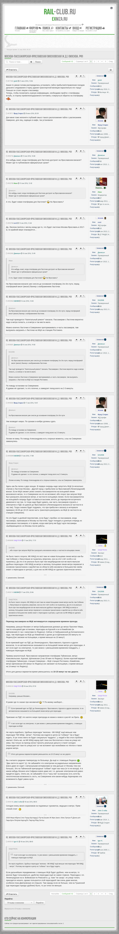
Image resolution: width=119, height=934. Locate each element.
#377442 (9, 81)
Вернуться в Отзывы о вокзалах (17, 909)
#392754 (9, 156)
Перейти (39, 903)
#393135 (9, 686)
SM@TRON (17, 540)
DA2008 (16, 301)
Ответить (11, 70)
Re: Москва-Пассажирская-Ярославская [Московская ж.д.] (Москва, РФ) (39, 109)
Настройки (55, 894)
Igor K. (16, 842)
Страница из (82, 61)
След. (111, 61)
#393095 (9, 540)
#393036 (9, 403)
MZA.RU (59, 19)
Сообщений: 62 (67, 61)
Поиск (38, 62)
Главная (22, 28)
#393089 (9, 456)
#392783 (9, 183)
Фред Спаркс (18, 113)
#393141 (9, 842)
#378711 (9, 113)
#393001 (9, 345)
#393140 (9, 802)
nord (15, 223)
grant (15, 81)
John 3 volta (18, 802)
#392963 (9, 301)
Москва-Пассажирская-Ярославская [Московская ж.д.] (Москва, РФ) (44, 56)
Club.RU (60, 11)
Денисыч (17, 156)
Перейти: (9, 899)
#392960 (9, 253)
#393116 (9, 592)
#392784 (9, 223)
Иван (15, 183)
